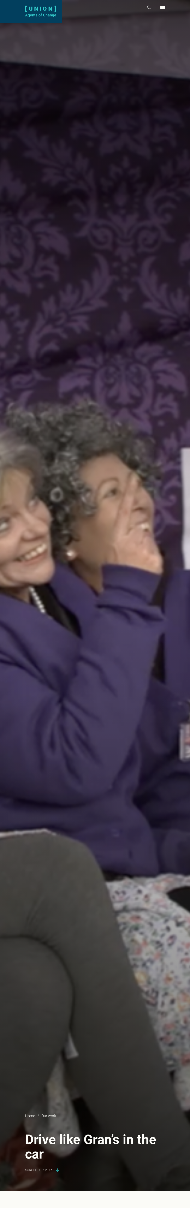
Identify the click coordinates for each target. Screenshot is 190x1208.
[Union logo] (40, 11)
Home (30, 1116)
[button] (149, 7)
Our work (48, 1116)
